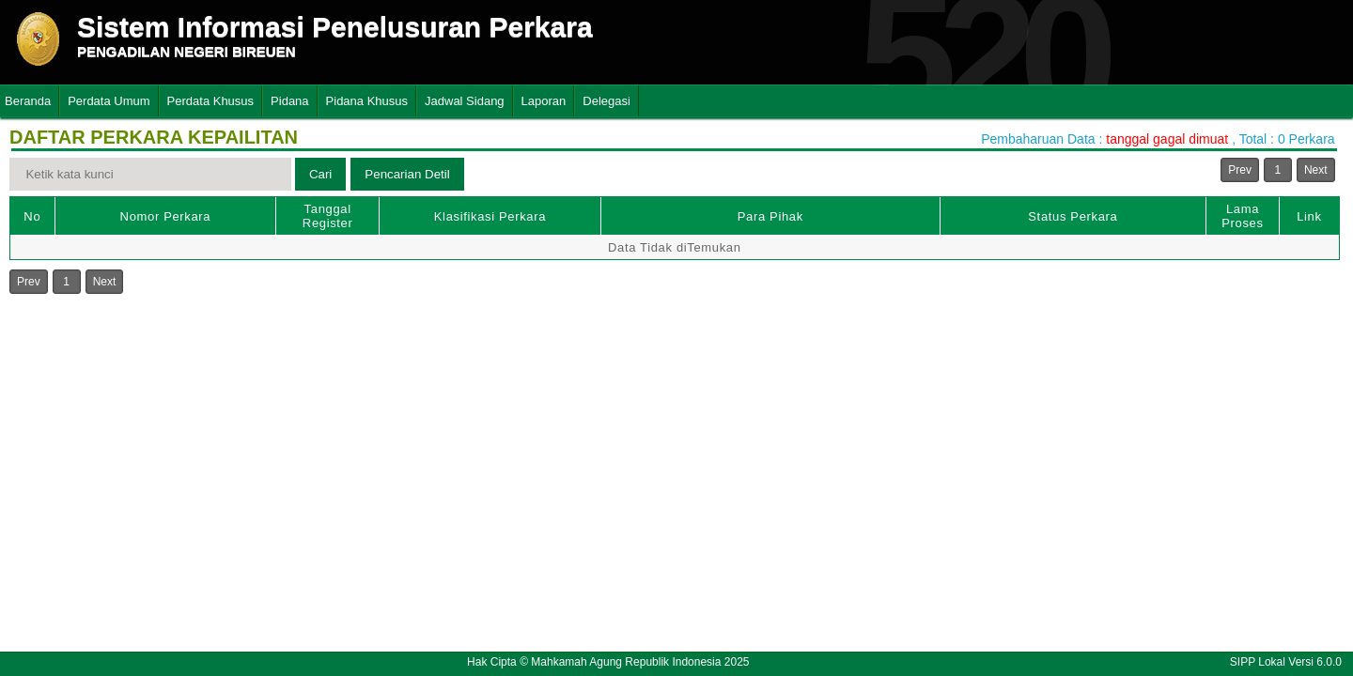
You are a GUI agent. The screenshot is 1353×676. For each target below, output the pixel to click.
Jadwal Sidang (465, 101)
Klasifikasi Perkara (490, 216)
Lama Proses (1242, 216)
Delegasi (606, 101)
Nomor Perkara (165, 216)
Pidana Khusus (367, 101)
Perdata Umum (108, 101)
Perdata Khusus (211, 101)
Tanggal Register (328, 216)
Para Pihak (770, 216)
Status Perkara (1072, 216)
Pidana (289, 101)
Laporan (544, 101)
